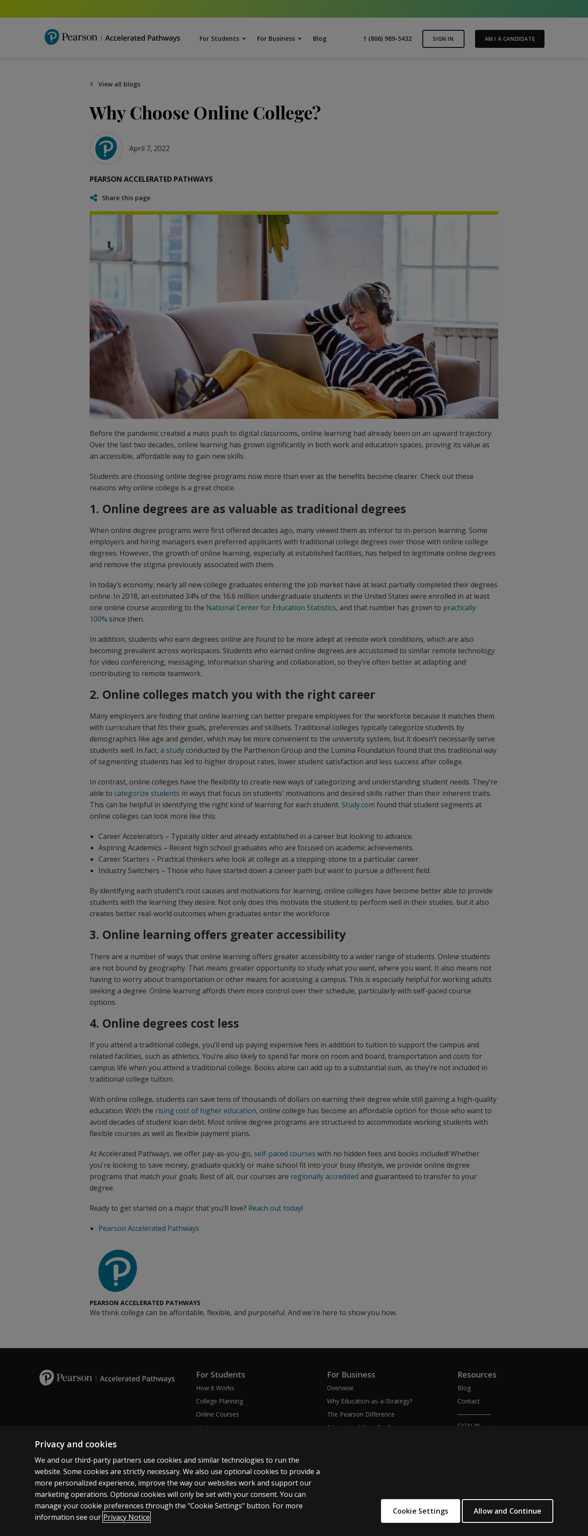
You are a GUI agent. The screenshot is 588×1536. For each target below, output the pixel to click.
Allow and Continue (507, 1511)
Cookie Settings (411, 1511)
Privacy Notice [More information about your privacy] (126, 1517)
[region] (294, 1481)
